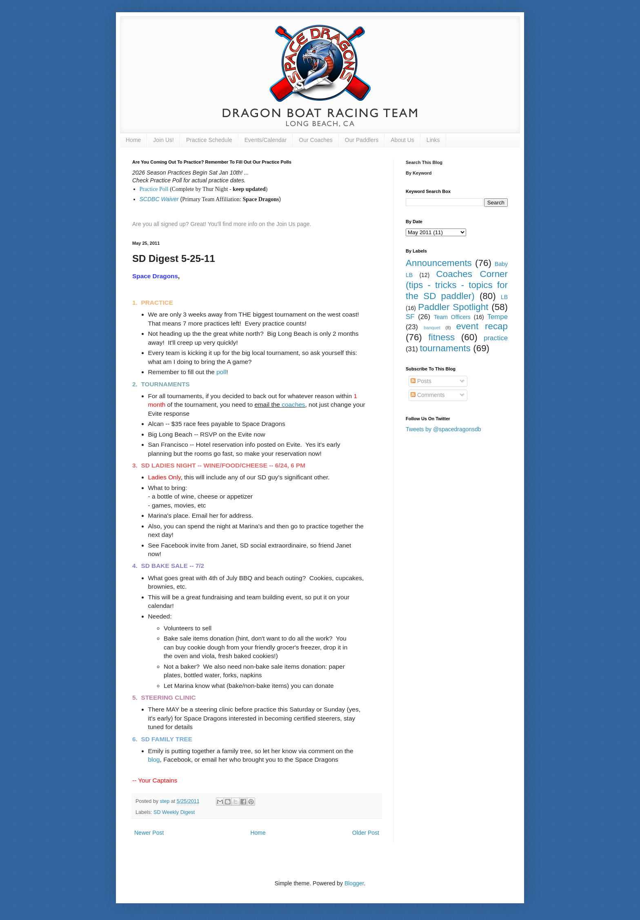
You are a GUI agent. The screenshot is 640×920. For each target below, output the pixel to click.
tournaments (445, 348)
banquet (432, 327)
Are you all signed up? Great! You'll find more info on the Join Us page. (221, 224)
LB (504, 297)
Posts (421, 381)
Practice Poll (154, 189)
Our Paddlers (361, 140)
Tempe (497, 317)
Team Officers (452, 317)
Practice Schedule (209, 140)
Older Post (365, 832)
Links (433, 140)
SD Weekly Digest (174, 812)
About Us (402, 140)
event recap (482, 326)
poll (221, 371)
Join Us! (163, 140)
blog (154, 759)
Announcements (439, 263)
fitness (441, 337)
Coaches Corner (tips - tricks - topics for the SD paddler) (457, 285)
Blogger (354, 883)
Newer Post (149, 832)
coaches (293, 404)
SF (410, 317)
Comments (428, 395)
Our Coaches (315, 140)
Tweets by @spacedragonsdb (443, 429)
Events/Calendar (265, 140)
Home (133, 140)
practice (496, 338)
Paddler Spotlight (453, 307)
